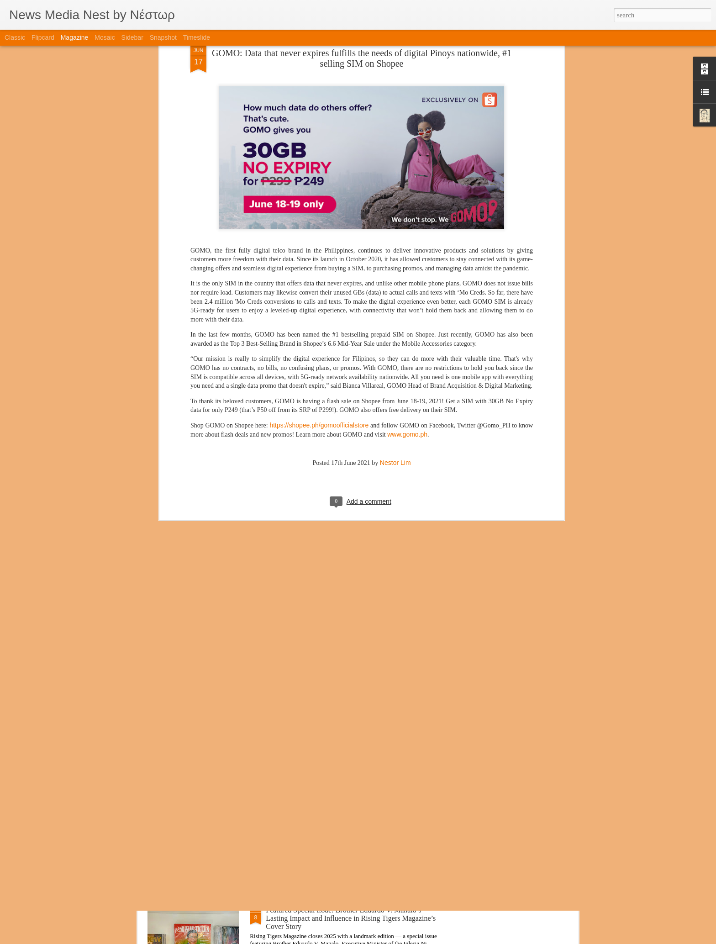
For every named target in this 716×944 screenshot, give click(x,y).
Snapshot (163, 37)
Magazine (75, 37)
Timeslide (196, 37)
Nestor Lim (395, 354)
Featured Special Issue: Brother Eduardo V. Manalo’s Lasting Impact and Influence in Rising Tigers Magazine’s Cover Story (351, 918)
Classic (15, 37)
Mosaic (105, 37)
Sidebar (132, 37)
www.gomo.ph (407, 325)
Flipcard (43, 37)
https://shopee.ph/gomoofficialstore (319, 316)
